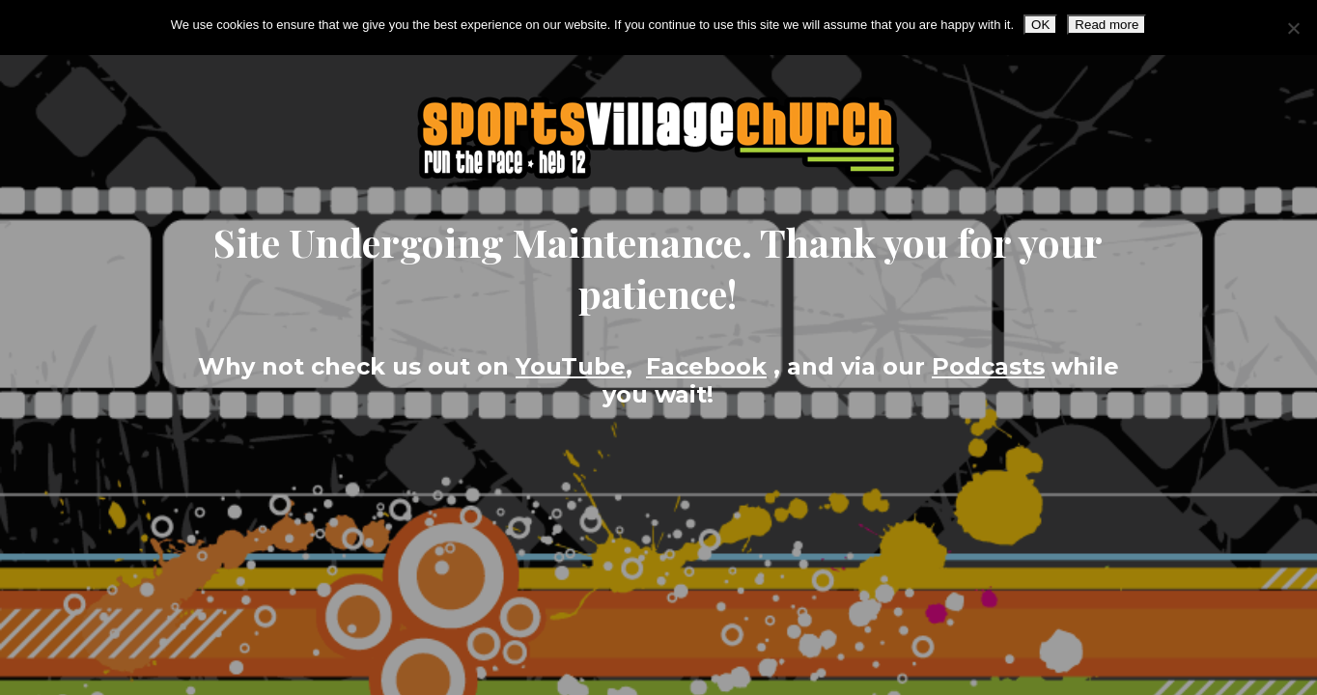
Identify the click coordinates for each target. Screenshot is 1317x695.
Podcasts (988, 366)
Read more (1106, 24)
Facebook (706, 366)
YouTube (571, 366)
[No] (1293, 28)
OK (1040, 24)
